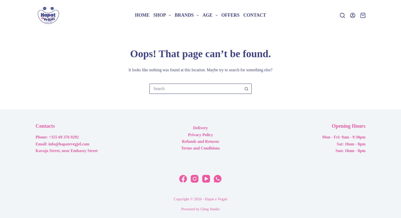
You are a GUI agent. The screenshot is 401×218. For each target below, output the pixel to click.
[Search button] (246, 89)
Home (142, 15)
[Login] (352, 15)
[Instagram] (194, 179)
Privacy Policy (200, 135)
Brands (188, 15)
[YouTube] (206, 179)
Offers (230, 15)
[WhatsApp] (217, 179)
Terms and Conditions (200, 148)
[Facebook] (183, 179)
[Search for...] (195, 89)
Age (211, 15)
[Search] (342, 15)
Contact (254, 15)
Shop (163, 15)
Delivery (200, 128)
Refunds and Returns (200, 141)
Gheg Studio (210, 209)
